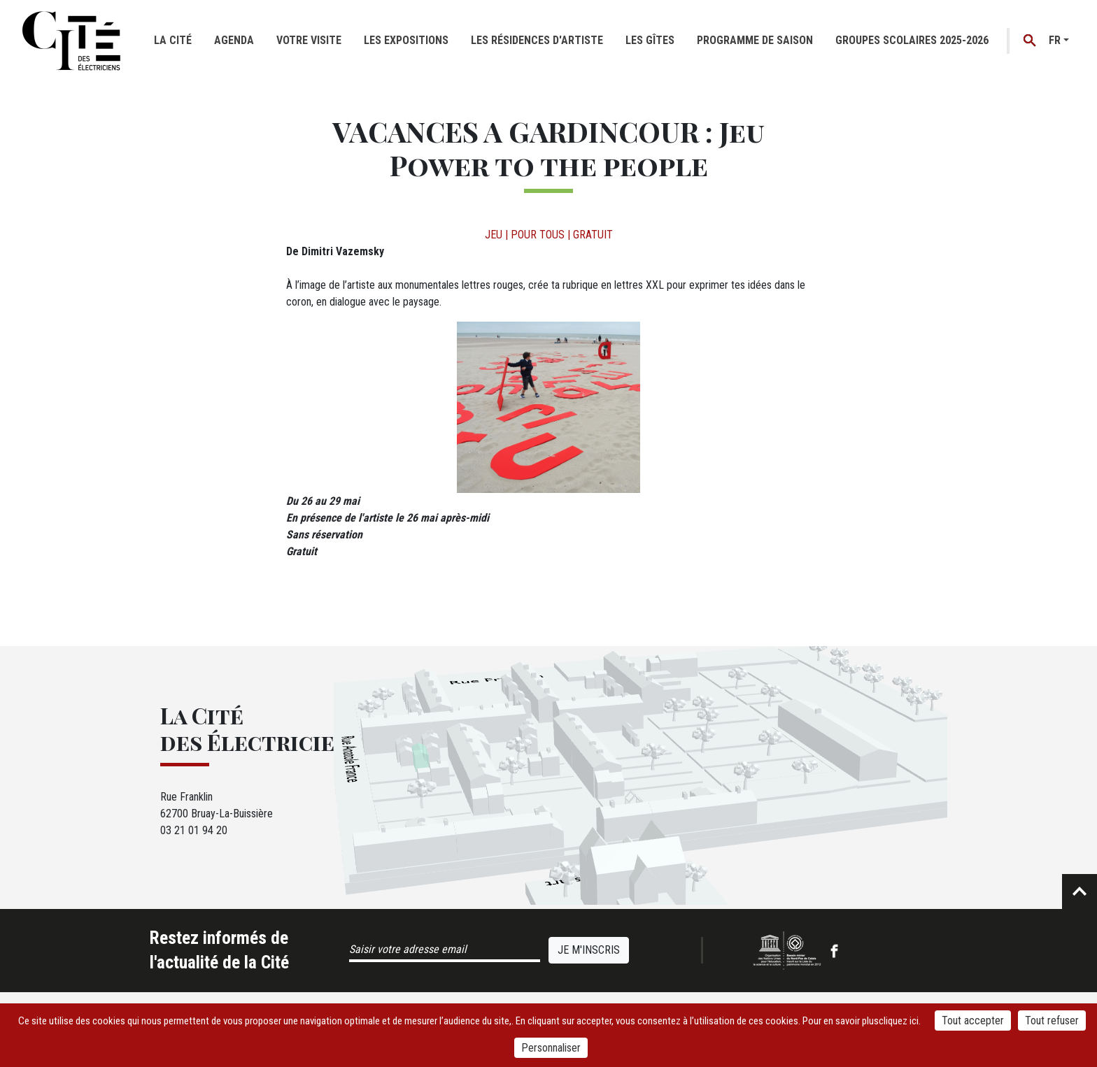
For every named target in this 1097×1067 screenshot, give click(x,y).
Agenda (234, 40)
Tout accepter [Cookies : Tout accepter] (973, 1020)
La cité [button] (173, 40)
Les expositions (406, 40)
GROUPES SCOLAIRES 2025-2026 (912, 40)
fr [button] (1055, 40)
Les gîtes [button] (649, 40)
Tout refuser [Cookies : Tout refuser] (1052, 1020)
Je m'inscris (589, 950)
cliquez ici (899, 1021)
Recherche (1030, 41)
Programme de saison (755, 40)
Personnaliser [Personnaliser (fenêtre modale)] (551, 1047)
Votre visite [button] (308, 40)
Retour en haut (1079, 891)
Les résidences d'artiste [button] (537, 40)
